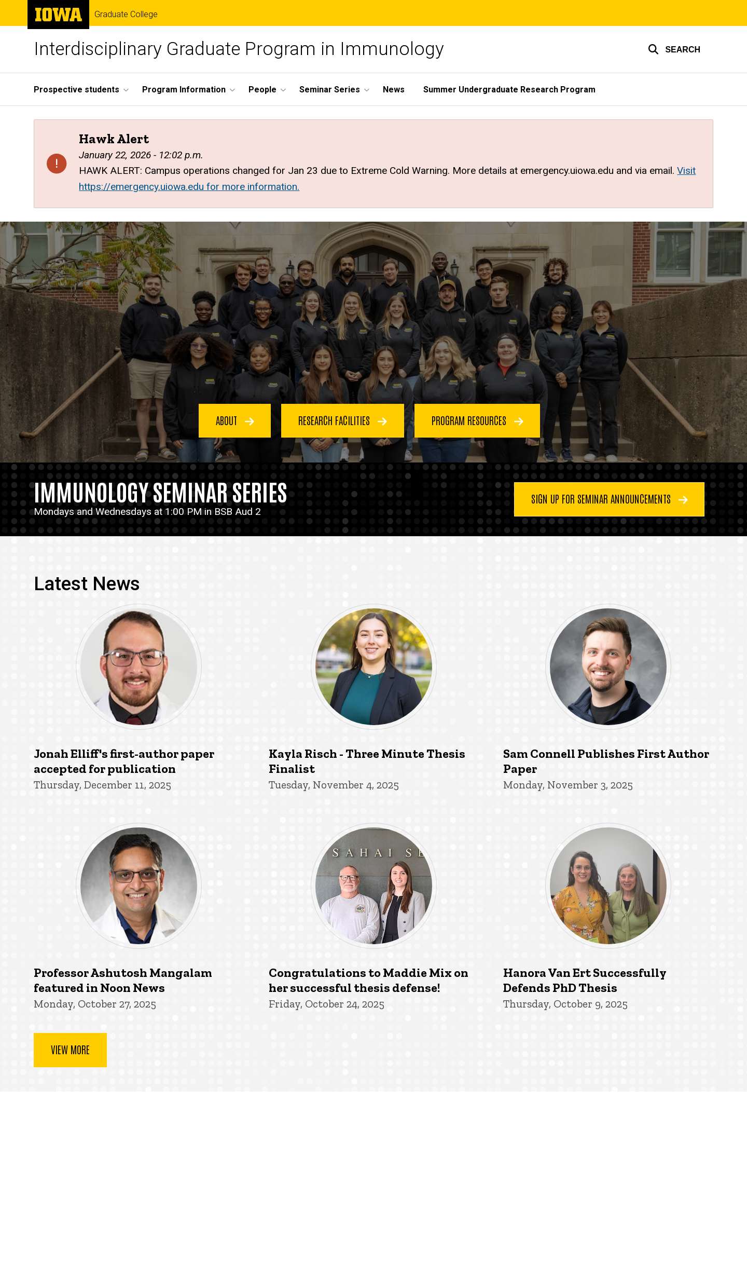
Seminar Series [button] (329, 89)
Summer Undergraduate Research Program (509, 89)
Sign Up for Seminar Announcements (609, 498)
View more (70, 1049)
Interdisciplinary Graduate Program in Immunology (239, 49)
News (394, 89)
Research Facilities (342, 420)
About (235, 420)
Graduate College (126, 14)
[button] (674, 49)
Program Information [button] (184, 89)
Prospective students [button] (76, 89)
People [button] (262, 89)
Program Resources (477, 420)
